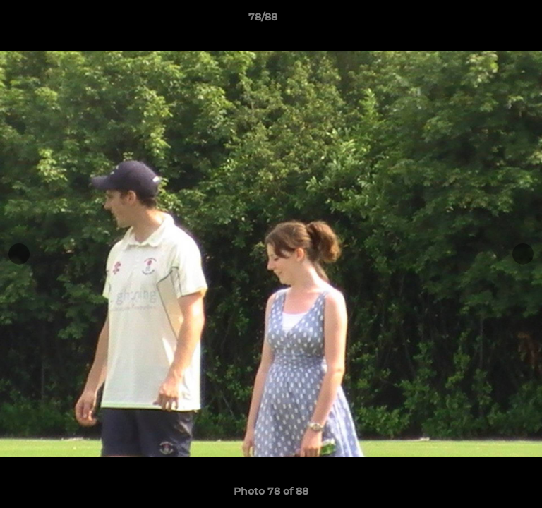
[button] (491, 20)
